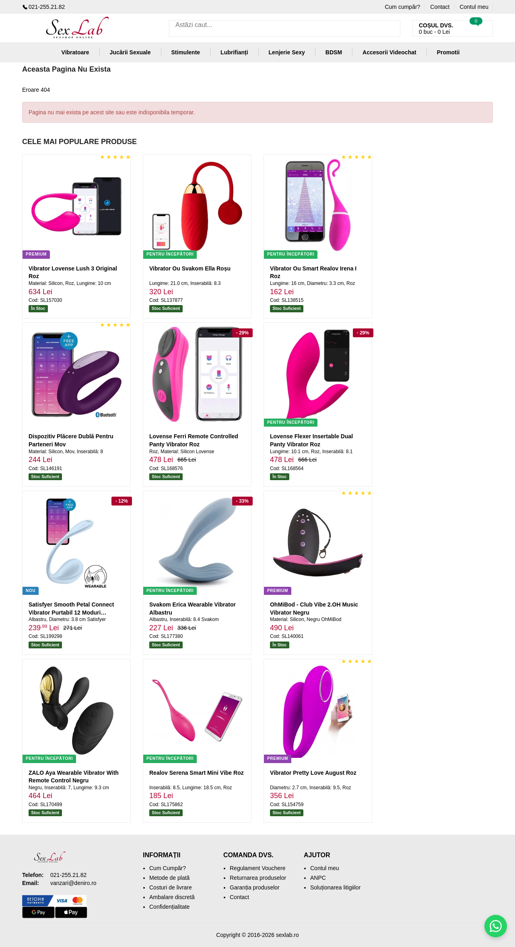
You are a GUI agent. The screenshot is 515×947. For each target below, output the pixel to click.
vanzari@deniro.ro (73, 883)
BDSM (333, 52)
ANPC (318, 878)
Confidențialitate (169, 907)
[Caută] (392, 28)
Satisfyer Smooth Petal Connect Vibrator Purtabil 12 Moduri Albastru (71, 612)
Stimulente (185, 52)
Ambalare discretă (172, 897)
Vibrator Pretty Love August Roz (313, 773)
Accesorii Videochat (389, 52)
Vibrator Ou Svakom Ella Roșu (190, 268)
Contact (439, 7)
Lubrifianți (234, 52)
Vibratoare (75, 52)
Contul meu (473, 7)
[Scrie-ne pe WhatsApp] (495, 926)
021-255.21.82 (43, 7)
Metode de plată (169, 878)
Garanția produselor (255, 887)
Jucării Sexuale (130, 52)
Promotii (448, 52)
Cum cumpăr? (402, 7)
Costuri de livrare (170, 887)
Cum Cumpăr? (167, 868)
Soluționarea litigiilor (335, 887)
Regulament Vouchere (258, 868)
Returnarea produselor (258, 878)
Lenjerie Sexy (287, 52)
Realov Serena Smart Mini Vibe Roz (196, 773)
